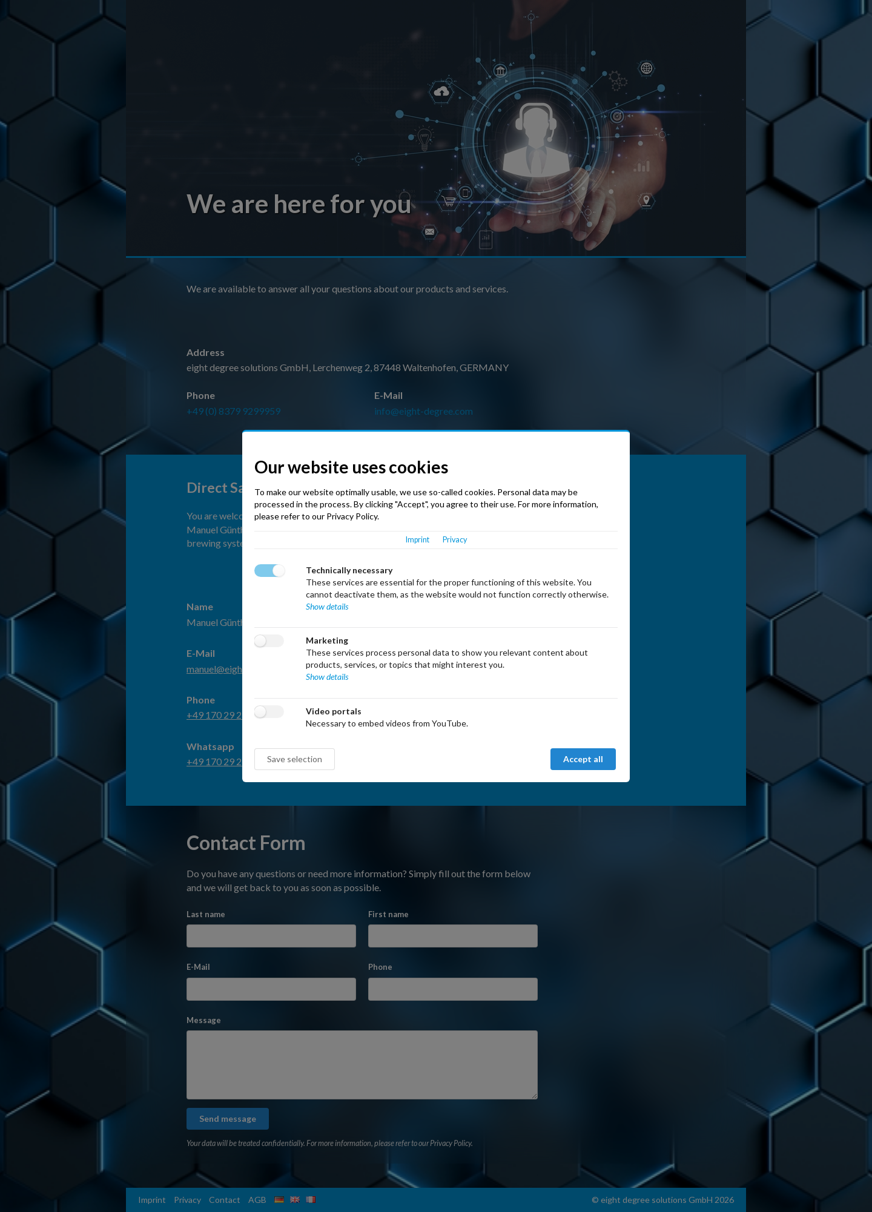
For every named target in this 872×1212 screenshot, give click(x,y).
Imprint (417, 539)
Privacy (455, 539)
